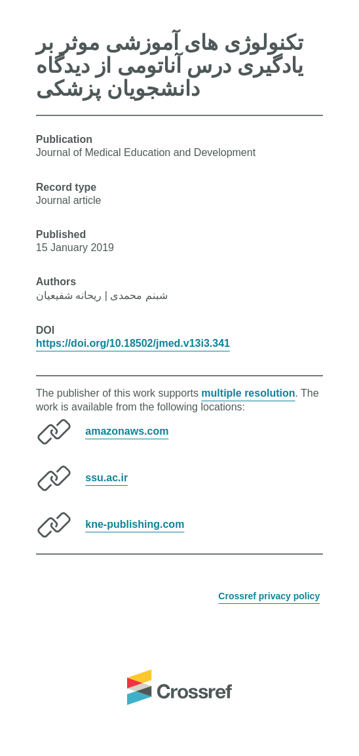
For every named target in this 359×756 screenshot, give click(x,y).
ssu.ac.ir (106, 477)
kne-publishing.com (134, 524)
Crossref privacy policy (269, 596)
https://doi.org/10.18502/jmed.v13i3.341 (133, 343)
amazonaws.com (126, 431)
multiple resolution (248, 393)
